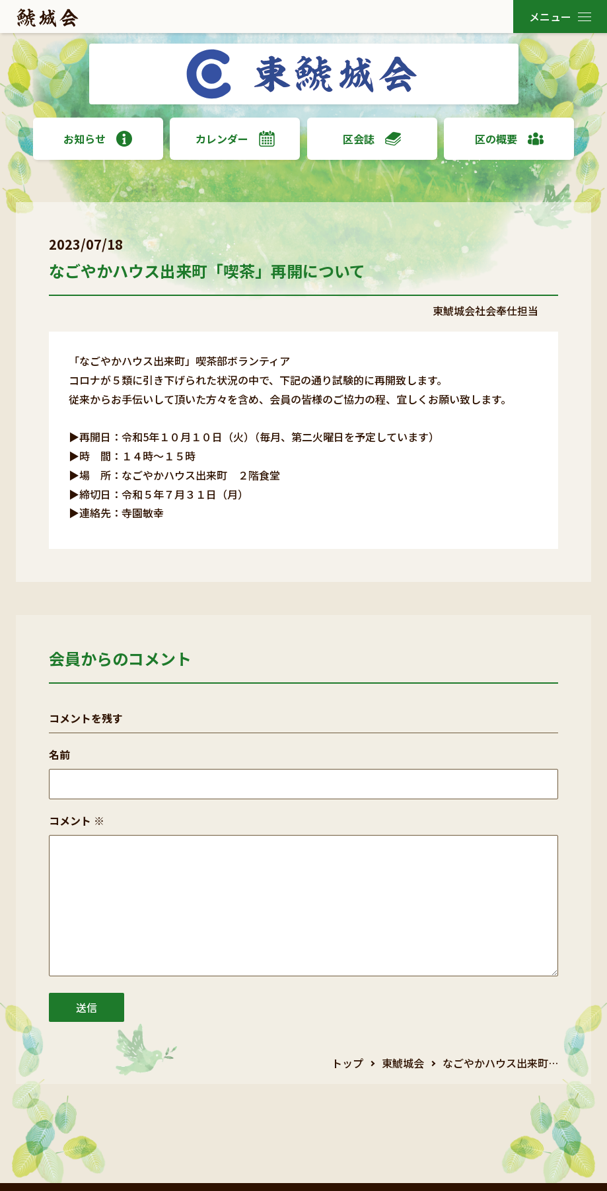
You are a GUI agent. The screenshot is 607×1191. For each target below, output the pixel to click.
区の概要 (509, 139)
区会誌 (372, 139)
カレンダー (235, 139)
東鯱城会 (403, 1063)
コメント (76, 820)
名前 (59, 754)
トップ (347, 1063)
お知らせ (97, 139)
